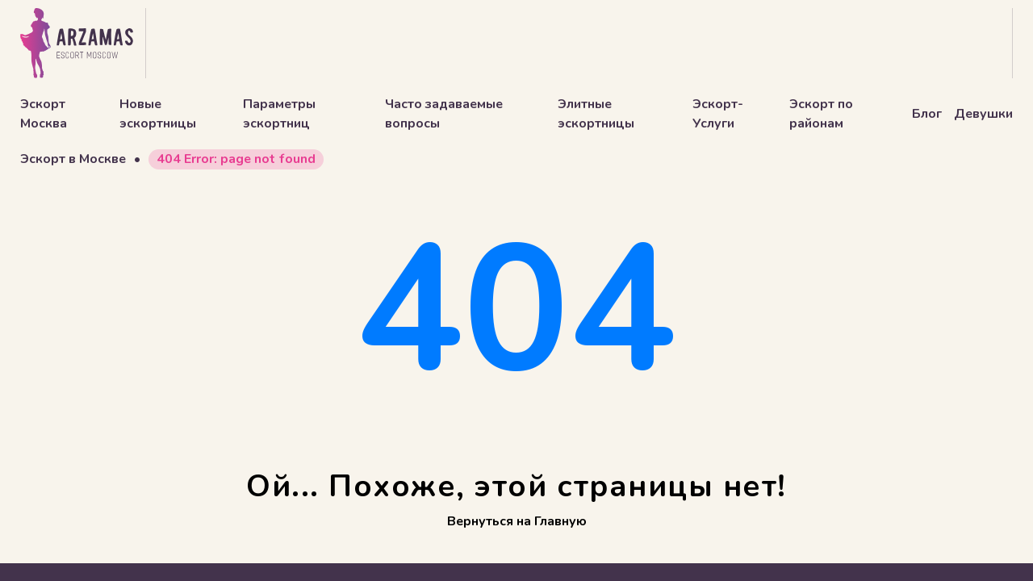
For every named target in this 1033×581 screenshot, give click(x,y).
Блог (927, 114)
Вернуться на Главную (517, 521)
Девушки (983, 114)
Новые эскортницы (157, 113)
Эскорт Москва (43, 113)
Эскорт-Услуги (717, 113)
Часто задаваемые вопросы (444, 113)
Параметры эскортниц (279, 113)
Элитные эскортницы (596, 113)
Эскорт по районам (821, 113)
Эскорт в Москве (73, 159)
